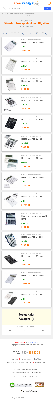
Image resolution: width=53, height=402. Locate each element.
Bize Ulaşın (38, 359)
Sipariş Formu (11, 362)
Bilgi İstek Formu (40, 362)
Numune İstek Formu (25, 362)
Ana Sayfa (5, 13)
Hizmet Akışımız (26, 359)
